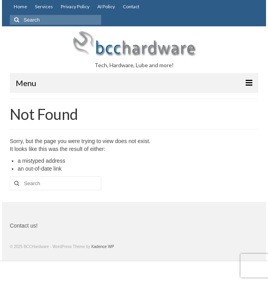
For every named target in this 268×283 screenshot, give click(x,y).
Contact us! (24, 225)
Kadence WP (102, 246)
